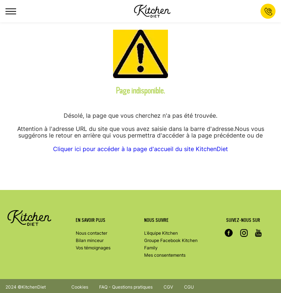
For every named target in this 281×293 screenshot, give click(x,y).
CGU (189, 287)
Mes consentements (165, 255)
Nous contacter (91, 233)
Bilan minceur (90, 240)
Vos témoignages (93, 247)
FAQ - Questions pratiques (126, 287)
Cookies (79, 287)
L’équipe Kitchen (161, 233)
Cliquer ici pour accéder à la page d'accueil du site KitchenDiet (140, 149)
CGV (168, 287)
